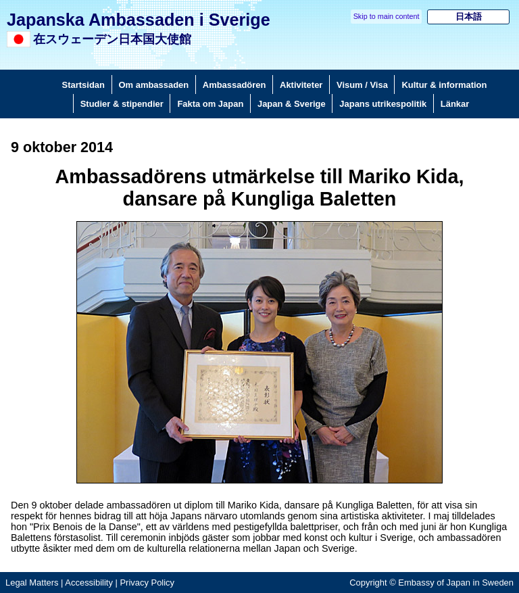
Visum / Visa (362, 85)
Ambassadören (234, 85)
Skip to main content (386, 16)
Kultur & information (444, 85)
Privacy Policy (147, 582)
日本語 (468, 16)
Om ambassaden (154, 85)
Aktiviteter (301, 85)
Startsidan (83, 85)
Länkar (455, 104)
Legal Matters (31, 582)
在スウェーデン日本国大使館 (112, 39)
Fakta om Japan (210, 104)
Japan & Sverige (291, 104)
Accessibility (89, 582)
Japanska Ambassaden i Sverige (138, 19)
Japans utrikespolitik (382, 104)
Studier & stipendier (122, 104)
